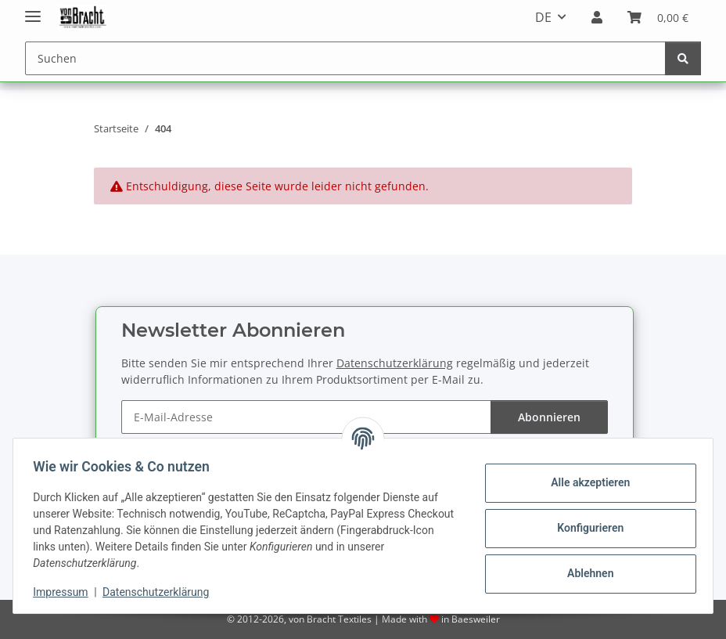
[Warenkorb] (658, 17)
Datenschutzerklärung (161, 592)
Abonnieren (549, 417)
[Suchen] (345, 58)
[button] (597, 17)
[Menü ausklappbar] (33, 10)
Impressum (65, 592)
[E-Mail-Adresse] (306, 417)
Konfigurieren (585, 528)
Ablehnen (585, 573)
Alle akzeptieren (584, 482)
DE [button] (543, 17)
